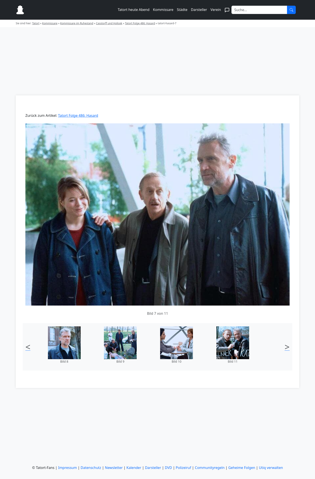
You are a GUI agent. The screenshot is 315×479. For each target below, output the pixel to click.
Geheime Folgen (241, 467)
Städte (182, 9)
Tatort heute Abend (133, 9)
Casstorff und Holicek (109, 23)
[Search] (259, 10)
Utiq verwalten (271, 467)
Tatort (35, 23)
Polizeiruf (183, 467)
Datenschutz (91, 467)
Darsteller (199, 9)
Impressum (67, 467)
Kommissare (163, 9)
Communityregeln (210, 467)
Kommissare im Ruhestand (76, 23)
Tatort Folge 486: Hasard (140, 23)
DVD (168, 467)
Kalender (133, 467)
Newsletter (114, 467)
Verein (215, 9)
